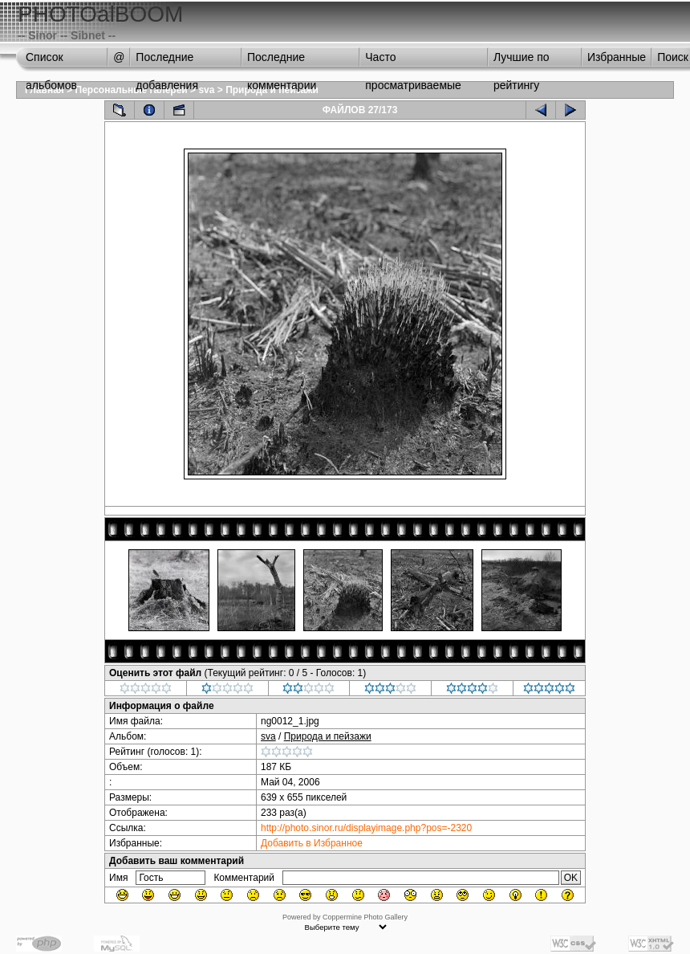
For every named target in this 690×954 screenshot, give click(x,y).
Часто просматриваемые (413, 61)
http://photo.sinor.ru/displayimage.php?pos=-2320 (366, 828)
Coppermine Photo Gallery (365, 917)
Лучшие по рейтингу (521, 61)
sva (206, 90)
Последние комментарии (281, 61)
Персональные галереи (131, 90)
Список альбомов (51, 61)
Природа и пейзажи (327, 736)
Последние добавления (167, 61)
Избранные (616, 57)
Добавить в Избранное (312, 843)
